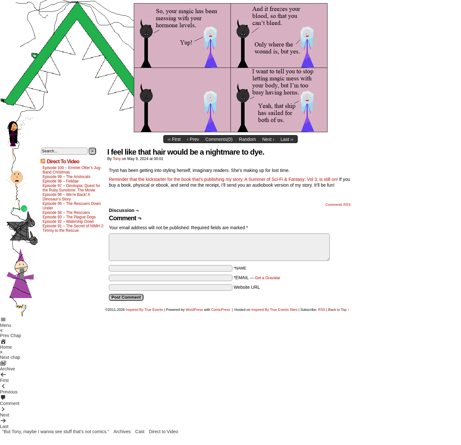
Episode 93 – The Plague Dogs (69, 217)
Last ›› (287, 139)
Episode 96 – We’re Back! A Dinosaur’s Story (66, 196)
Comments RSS (338, 204)
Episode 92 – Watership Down (68, 221)
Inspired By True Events (144, 310)
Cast (139, 431)
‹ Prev (193, 139)
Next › (268, 139)
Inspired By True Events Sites (274, 310)
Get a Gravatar (267, 278)
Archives (122, 431)
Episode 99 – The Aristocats (66, 176)
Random (247, 139)
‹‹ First (174, 139)
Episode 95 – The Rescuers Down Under (72, 205)
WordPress (194, 310)
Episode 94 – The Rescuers (66, 212)
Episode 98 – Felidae (61, 181)
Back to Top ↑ (338, 310)
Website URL (247, 287)
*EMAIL (257, 277)
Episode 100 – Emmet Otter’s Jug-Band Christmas (72, 170)
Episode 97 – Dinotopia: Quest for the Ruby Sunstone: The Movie (71, 187)
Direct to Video (163, 431)
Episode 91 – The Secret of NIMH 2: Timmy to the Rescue (73, 228)
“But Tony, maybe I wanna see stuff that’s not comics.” (55, 431)
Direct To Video (63, 161)
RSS (321, 310)
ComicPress (220, 310)
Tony (117, 159)
